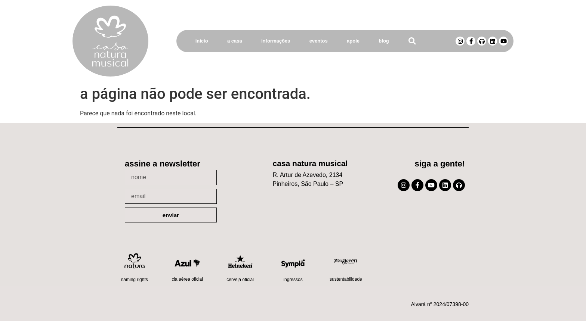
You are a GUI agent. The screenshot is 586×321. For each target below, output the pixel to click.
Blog (384, 41)
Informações (275, 41)
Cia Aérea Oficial (187, 279)
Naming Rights (134, 279)
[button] (412, 41)
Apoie (353, 41)
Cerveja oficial (240, 279)
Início (201, 41)
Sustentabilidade (346, 279)
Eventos (318, 41)
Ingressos (292, 279)
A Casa (234, 41)
